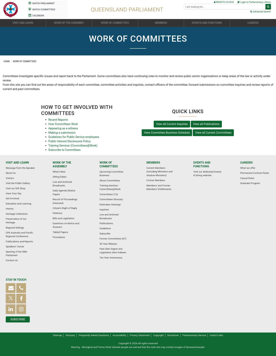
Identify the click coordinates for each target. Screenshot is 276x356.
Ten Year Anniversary (111, 257)
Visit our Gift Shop (15, 188)
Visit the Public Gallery (18, 183)
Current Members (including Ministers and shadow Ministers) (160, 171)
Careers (246, 162)
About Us (11, 172)
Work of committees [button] (115, 22)
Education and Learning (18, 203)
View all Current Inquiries (172, 124)
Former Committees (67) (113, 238)
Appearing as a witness (63, 128)
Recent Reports (58, 119)
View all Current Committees (213, 132)
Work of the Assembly (62, 164)
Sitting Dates (60, 176)
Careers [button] (252, 22)
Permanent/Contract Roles (254, 172)
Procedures (59, 237)
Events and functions (202, 164)
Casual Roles (247, 178)
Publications (106, 223)
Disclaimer (173, 335)
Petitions (57, 213)
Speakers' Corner (15, 246)
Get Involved (12, 198)
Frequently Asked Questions (94, 335)
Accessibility (119, 335)
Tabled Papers (60, 232)
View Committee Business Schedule (167, 132)
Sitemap (57, 335)
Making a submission (62, 132)
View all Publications (206, 124)
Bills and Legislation (63, 218)
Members (153, 162)
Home (7, 61)
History (9, 208)
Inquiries (104, 209)
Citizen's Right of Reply (65, 208)
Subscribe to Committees (64, 150)
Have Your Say (13, 193)
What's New (59, 171)
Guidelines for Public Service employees (73, 137)
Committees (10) (109, 194)
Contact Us (12, 260)
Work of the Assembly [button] (69, 22)
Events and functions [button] (207, 22)
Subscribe (105, 233)
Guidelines (105, 228)
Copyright (158, 335)
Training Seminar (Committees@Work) (72, 145)
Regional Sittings (15, 227)
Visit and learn (17, 162)
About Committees (110, 180)
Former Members (156, 180)
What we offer (247, 167)
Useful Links (216, 335)
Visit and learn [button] (23, 22)
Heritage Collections (17, 213)
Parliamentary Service (194, 335)
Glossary (70, 335)
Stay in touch (16, 279)
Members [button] (161, 22)
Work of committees (24, 61)
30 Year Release (108, 243)
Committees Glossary (111, 199)
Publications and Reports (19, 241)
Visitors (10, 178)
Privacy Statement (140, 335)
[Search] (225, 7)
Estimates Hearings (110, 204)
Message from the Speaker (20, 167)
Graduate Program (250, 183)
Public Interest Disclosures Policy (69, 141)
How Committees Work (63, 124)
